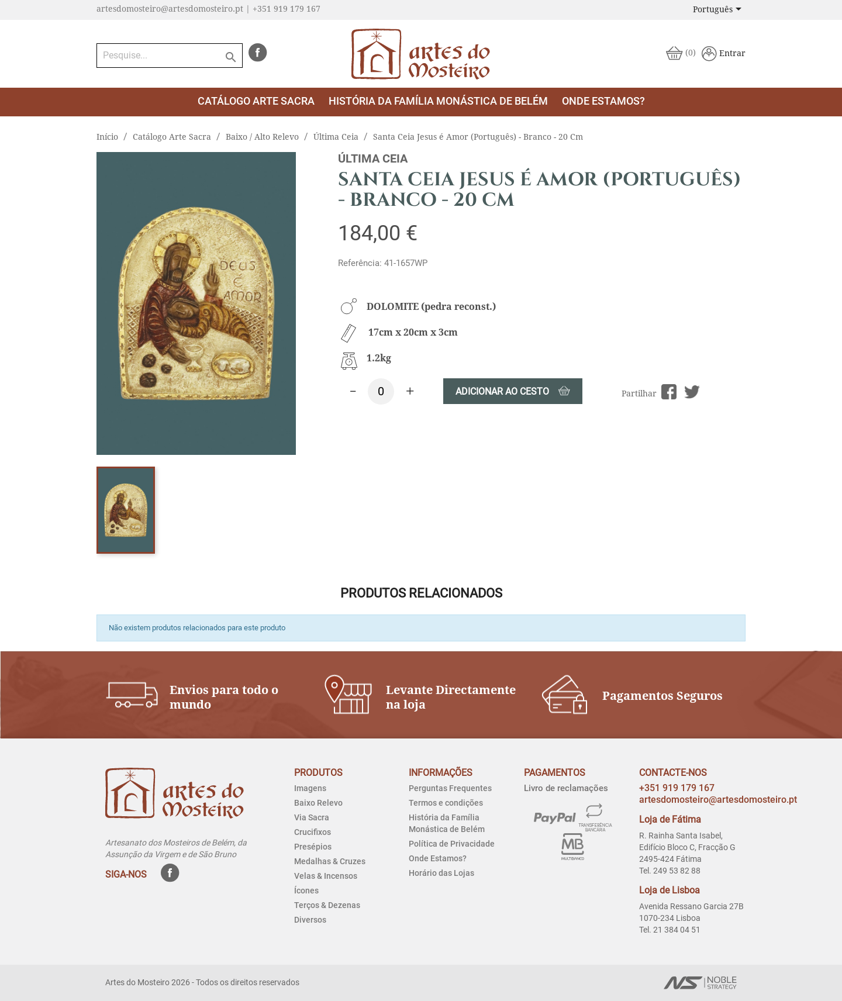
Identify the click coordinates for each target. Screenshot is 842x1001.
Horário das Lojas (441, 873)
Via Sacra (311, 817)
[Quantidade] (381, 391)
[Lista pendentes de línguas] (719, 10)
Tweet (692, 392)
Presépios (313, 846)
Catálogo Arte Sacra (256, 101)
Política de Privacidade (452, 843)
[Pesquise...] (169, 55)
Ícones (306, 890)
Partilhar (669, 392)
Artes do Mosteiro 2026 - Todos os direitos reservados (202, 982)
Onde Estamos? (438, 858)
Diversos (310, 919)
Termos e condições (446, 802)
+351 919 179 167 (677, 787)
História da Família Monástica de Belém (438, 101)
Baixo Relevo (318, 802)
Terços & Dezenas (327, 905)
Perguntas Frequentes (450, 788)
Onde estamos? (603, 101)
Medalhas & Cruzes (329, 861)
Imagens (310, 788)
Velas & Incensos (325, 876)
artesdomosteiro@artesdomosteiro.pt (718, 799)
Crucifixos (312, 832)
